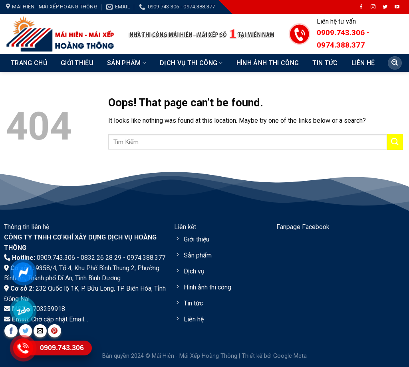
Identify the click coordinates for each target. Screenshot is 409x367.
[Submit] (394, 63)
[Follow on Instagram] (373, 7)
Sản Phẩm (126, 63)
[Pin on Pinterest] (54, 330)
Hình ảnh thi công (267, 63)
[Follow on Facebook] (361, 7)
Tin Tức (325, 63)
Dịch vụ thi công (191, 63)
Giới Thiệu (77, 63)
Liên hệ (363, 63)
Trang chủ (29, 63)
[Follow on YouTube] (397, 7)
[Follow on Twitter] (385, 7)
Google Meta (290, 356)
